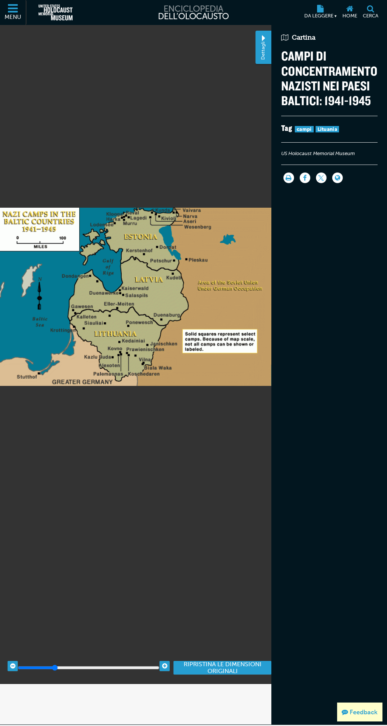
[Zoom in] (164, 708)
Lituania (326, 130)
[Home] (349, 12)
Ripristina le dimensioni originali (222, 710)
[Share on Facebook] (304, 179)
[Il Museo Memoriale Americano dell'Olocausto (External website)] (56, 12)
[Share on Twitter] (320, 179)
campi (303, 130)
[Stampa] (288, 179)
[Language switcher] (336, 179)
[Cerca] (370, 12)
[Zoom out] (13, 708)
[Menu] (13, 12)
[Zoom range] (88, 710)
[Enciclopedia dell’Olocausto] (193, 12)
